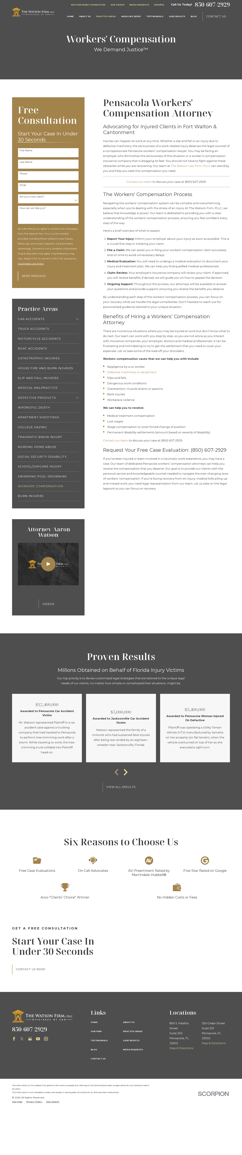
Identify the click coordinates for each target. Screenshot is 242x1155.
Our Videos (117, 5)
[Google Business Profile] (30, 1039)
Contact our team (139, 181)
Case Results (131, 1040)
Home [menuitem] (70, 16)
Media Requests (139, 5)
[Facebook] (14, 1039)
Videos (48, 604)
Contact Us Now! (30, 969)
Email (23, 185)
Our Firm (96, 1031)
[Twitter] (22, 1039)
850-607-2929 (212, 4)
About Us (128, 1022)
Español (159, 5)
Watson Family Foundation (88, 5)
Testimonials (99, 1040)
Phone (23, 173)
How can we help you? (33, 208)
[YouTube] (38, 1039)
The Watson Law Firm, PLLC (190, 166)
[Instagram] (46, 1039)
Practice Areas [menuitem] (106, 16)
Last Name (26, 162)
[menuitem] (46, 319)
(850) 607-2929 (195, 181)
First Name (26, 150)
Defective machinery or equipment (131, 372)
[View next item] (125, 772)
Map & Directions (181, 1048)
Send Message (34, 276)
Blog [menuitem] (194, 16)
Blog (94, 1049)
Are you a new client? (32, 196)
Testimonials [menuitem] (154, 16)
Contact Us (216, 16)
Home (94, 1022)
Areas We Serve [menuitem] (131, 16)
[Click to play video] (48, 564)
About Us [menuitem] (85, 16)
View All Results (120, 787)
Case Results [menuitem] (177, 16)
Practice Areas (133, 1031)
